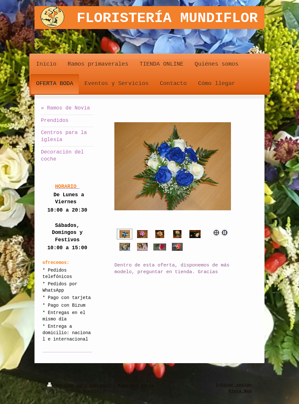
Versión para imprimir (79, 385)
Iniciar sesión (234, 385)
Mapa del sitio (136, 385)
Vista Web (240, 391)
